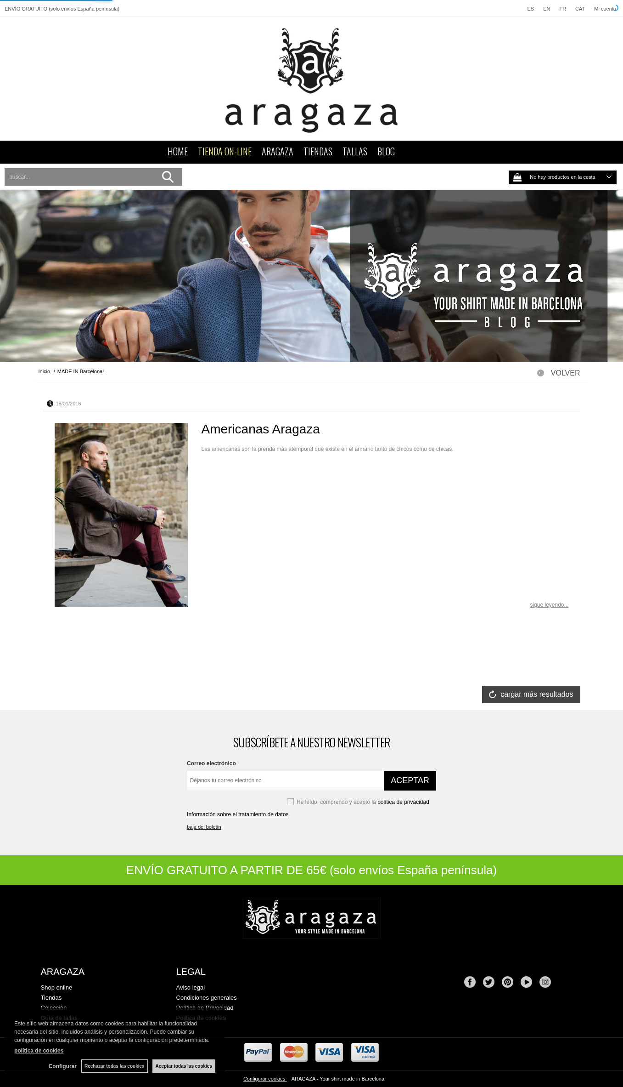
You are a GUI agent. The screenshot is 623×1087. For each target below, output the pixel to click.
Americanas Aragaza (261, 429)
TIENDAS (317, 151)
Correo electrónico (211, 763)
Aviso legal (190, 987)
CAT (580, 8)
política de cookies (38, 1050)
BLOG (386, 151)
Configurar (63, 1066)
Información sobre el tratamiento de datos (237, 814)
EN (546, 8)
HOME (178, 151)
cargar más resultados (536, 694)
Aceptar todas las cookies (184, 1066)
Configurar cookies (265, 1078)
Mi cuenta (605, 8)
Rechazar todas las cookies (114, 1066)
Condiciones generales (206, 997)
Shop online (57, 987)
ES (530, 8)
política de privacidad (403, 802)
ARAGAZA (277, 151)
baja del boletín (204, 827)
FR (562, 8)
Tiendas (51, 997)
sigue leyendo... (549, 605)
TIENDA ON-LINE (225, 151)
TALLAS (354, 151)
